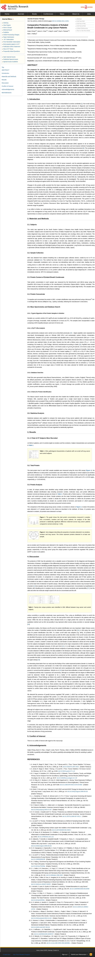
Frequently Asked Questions (11, 51)
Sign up (64, 954)
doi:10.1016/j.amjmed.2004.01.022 (41, 918)
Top (3, 67)
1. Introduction (33, 99)
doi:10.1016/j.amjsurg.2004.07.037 (41, 809)
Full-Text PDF (80, 21)
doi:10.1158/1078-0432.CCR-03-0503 (71, 784)
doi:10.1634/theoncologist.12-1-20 (67, 778)
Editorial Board (7, 30)
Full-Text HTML (81, 23)
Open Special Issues (8, 57)
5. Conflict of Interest (36, 736)
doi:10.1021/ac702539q (38, 866)
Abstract (79, 19)
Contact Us (56, 950)
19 (78, 630)
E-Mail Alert (6, 954)
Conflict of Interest (7, 86)
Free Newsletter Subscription (11, 42)
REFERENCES (33, 759)
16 (80, 344)
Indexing (5, 23)
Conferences (48, 14)
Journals (21, 14)
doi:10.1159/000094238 (38, 859)
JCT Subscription (8, 39)
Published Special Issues (10, 59)
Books (34, 14)
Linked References (82, 28)
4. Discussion (33, 557)
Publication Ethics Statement (11, 46)
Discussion (5, 83)
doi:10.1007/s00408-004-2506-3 (61, 830)
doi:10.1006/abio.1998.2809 (54, 875)
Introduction (5, 73)
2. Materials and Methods (38, 219)
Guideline (5, 32)
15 (71, 333)
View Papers (6, 25)
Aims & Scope (7, 27)
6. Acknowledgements (36, 745)
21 (63, 646)
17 (88, 588)
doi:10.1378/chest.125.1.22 (46, 836)
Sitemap (50, 950)
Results (4, 79)
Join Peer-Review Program (21, 954)
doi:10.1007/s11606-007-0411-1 (71, 816)
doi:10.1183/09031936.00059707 (44, 934)
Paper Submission (8, 37)
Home (7, 14)
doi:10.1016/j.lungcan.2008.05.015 (77, 791)
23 (38, 660)
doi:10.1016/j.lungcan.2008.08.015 (41, 846)
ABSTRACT (32, 65)
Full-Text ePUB (81, 26)
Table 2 (60, 494)
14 (41, 260)
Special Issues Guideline (10, 61)
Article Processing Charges (10, 34)
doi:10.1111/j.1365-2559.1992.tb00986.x (58, 943)
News (62, 14)
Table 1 (31, 445)
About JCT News (7, 49)
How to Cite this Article (83, 30)
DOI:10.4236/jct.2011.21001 (60, 21)
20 (90, 644)
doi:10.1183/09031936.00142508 (79, 889)
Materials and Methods (9, 76)
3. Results (31, 432)
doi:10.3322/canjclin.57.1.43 (66, 771)
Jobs (89, 14)
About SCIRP (43, 950)
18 (28, 624)
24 (60, 670)
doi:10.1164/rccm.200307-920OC (41, 884)
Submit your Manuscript (78, 954)
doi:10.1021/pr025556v (38, 900)
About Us (75, 14)
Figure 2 (79, 507)
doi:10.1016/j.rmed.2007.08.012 (40, 927)
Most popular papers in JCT (11, 44)
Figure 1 (88, 470)
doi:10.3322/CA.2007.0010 (71, 766)
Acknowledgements (8, 89)
